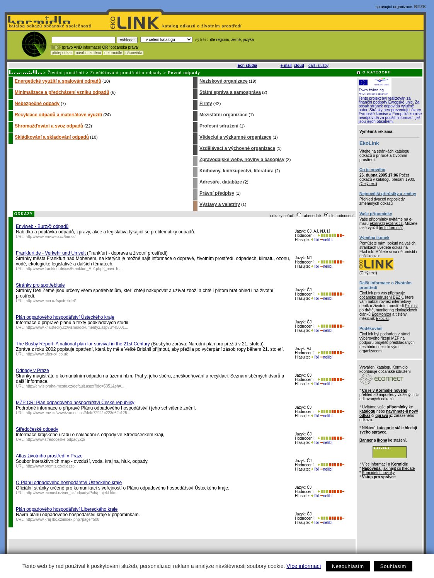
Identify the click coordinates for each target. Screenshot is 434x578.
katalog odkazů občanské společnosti (49, 26)
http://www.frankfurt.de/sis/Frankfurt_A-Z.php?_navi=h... (74, 269)
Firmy (205, 103)
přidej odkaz (62, 53)
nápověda (134, 53)
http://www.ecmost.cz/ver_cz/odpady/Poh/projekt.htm (71, 493)
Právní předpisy (216, 193)
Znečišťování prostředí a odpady (126, 73)
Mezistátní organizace (223, 114)
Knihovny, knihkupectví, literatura (236, 170)
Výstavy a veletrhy (219, 204)
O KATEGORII (377, 72)
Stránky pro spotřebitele (40, 285)
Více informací (303, 566)
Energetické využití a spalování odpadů (58, 81)
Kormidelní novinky (378, 473)
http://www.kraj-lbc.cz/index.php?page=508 (62, 519)
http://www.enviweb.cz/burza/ (51, 237)
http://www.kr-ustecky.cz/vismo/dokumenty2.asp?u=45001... (77, 327)
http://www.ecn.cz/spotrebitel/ (51, 301)
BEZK (420, 7)
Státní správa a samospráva (230, 92)
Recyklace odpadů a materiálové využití (58, 114)
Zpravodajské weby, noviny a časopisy (241, 159)
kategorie (384, 428)
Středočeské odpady (37, 429)
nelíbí (326, 240)
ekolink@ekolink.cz (386, 223)
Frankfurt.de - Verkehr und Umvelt (51, 253)
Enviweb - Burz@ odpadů (42, 226)
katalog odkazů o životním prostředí (202, 26)
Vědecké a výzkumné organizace (235, 137)
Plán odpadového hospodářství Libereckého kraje (67, 509)
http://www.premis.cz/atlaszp (50, 466)
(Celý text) (368, 184)
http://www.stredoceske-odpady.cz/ (55, 439)
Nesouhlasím (348, 566)
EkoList (382, 318)
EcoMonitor (381, 314)
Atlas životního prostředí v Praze (49, 456)
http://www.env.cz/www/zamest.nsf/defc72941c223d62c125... (78, 413)
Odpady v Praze (32, 370)
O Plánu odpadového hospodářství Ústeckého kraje (69, 482)
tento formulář (391, 228)
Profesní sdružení (218, 126)
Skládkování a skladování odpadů (52, 137)
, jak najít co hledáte (388, 468)
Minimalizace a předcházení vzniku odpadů (62, 92)
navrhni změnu (88, 53)
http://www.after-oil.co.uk (47, 354)
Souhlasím (393, 566)
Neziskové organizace (223, 81)
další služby (318, 65)
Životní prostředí (66, 73)
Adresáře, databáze (220, 182)
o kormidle (113, 53)
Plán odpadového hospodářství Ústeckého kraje (65, 317)
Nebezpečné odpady (37, 103)
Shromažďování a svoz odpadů (49, 126)
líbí (315, 240)
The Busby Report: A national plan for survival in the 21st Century (83, 344)
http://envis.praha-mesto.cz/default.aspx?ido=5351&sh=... (75, 386)
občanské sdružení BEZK (381, 297)
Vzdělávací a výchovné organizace (237, 148)
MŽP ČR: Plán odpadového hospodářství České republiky (75, 402)
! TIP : (56, 47)
